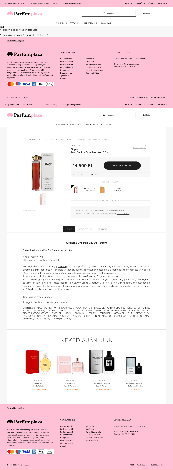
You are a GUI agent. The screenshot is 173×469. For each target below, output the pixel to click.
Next (153, 360)
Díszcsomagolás (67, 440)
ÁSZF (132, 465)
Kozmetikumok (66, 435)
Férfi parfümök (66, 429)
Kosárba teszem (122, 165)
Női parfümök (66, 426)
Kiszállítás (90, 429)
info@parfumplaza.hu (72, 105)
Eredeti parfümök (93, 435)
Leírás (69, 229)
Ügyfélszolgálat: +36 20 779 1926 (31, 105)
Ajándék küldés (67, 443)
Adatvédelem (142, 465)
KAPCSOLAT (163, 105)
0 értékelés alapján (139, 148)
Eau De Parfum (57, 139)
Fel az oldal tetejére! (15, 408)
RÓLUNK (151, 105)
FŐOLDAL (129, 105)
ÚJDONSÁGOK (62, 124)
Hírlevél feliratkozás (94, 437)
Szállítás (102, 229)
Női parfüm (43, 139)
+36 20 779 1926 (123, 214)
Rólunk (63, 446)
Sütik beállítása (92, 440)
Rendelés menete (93, 432)
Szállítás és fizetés (158, 465)
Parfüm (32, 139)
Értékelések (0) (85, 229)
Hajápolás (64, 437)
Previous (20, 360)
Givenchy (71, 139)
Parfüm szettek (66, 432)
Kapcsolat (90, 426)
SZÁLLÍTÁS (140, 105)
